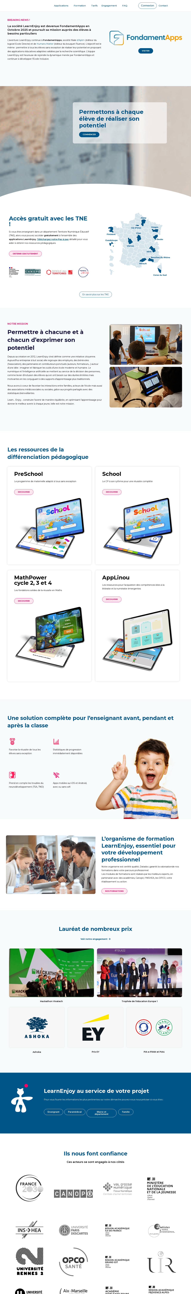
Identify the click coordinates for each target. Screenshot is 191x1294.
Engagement (109, 5)
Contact (163, 5)
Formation (80, 5)
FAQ (124, 5)
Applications (62, 5)
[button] (147, 6)
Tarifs (94, 5)
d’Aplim (81, 40)
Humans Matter (45, 44)
